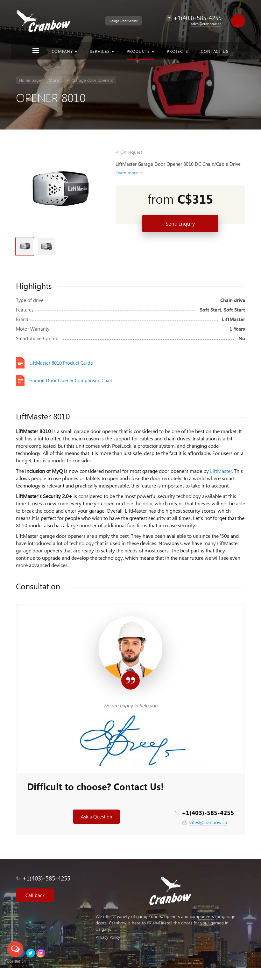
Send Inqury (180, 223)
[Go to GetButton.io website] (15, 961)
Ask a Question (96, 816)
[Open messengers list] (15, 949)
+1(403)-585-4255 (208, 813)
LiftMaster (221, 470)
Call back (35, 895)
